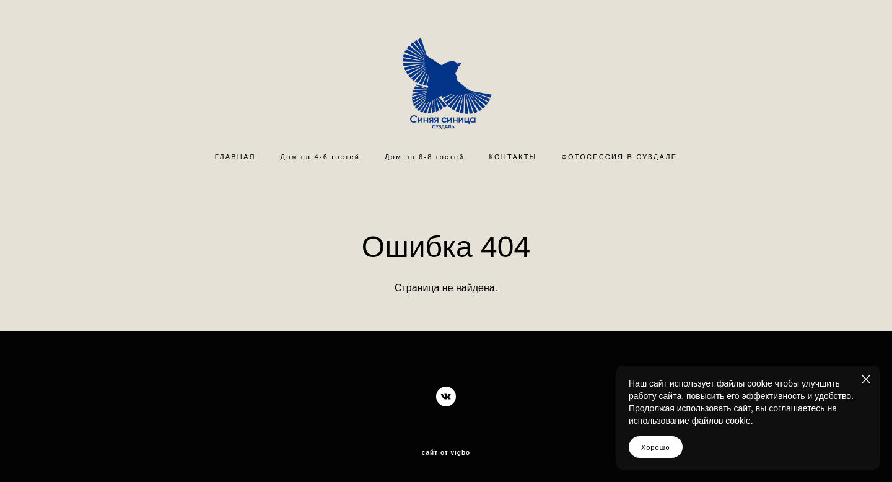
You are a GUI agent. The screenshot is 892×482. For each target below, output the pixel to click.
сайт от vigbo (446, 453)
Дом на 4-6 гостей (320, 156)
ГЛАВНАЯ (235, 156)
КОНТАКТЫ (513, 156)
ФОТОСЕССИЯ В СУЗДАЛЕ (620, 156)
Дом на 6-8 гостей (424, 156)
